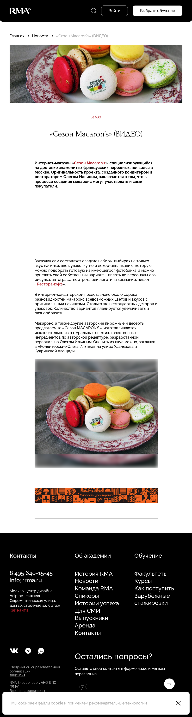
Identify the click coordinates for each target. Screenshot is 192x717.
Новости (40, 36)
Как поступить (154, 588)
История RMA (94, 573)
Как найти (19, 610)
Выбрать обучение (157, 10)
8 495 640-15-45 (31, 572)
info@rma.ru (26, 580)
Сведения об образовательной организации (35, 669)
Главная (17, 36)
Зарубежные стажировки (152, 599)
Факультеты (151, 573)
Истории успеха (97, 603)
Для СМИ (87, 610)
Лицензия (17, 675)
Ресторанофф (49, 284)
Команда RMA (94, 588)
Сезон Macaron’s (89, 163)
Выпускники (91, 618)
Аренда (85, 625)
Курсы (143, 581)
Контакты (88, 633)
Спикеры (87, 596)
